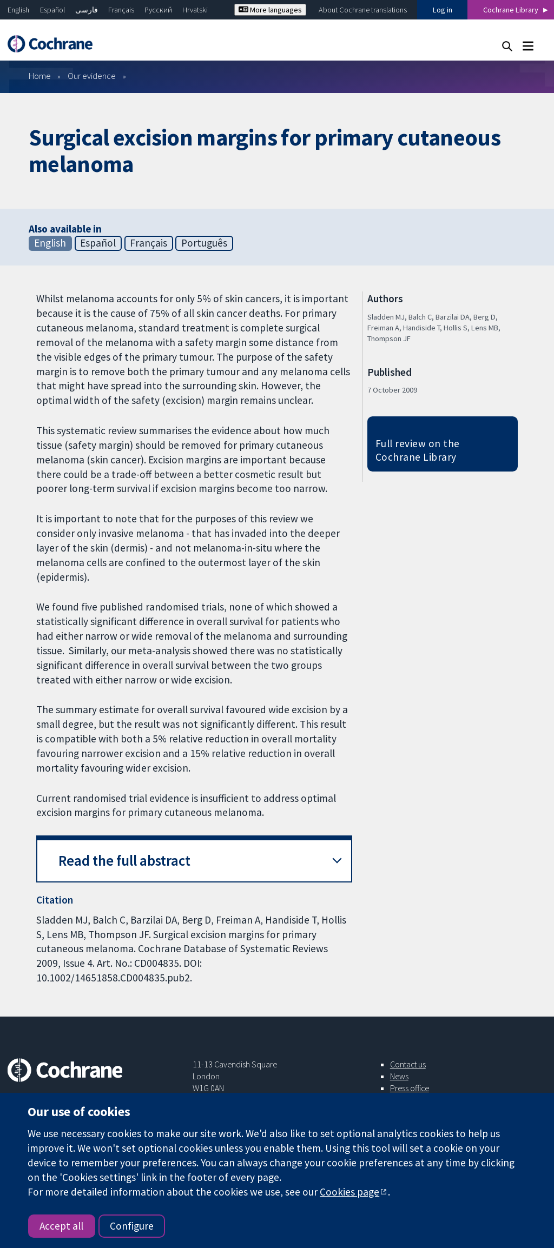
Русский (158, 10)
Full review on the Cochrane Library (417, 450)
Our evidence (92, 75)
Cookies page (349, 1191)
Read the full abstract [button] (124, 860)
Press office (409, 1088)
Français (121, 10)
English (18, 10)
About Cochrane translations (363, 10)
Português (204, 242)
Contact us (408, 1064)
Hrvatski (195, 10)
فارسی (86, 10)
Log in (442, 10)
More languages (270, 10)
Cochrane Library (510, 10)
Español (52, 10)
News (399, 1076)
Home (40, 75)
